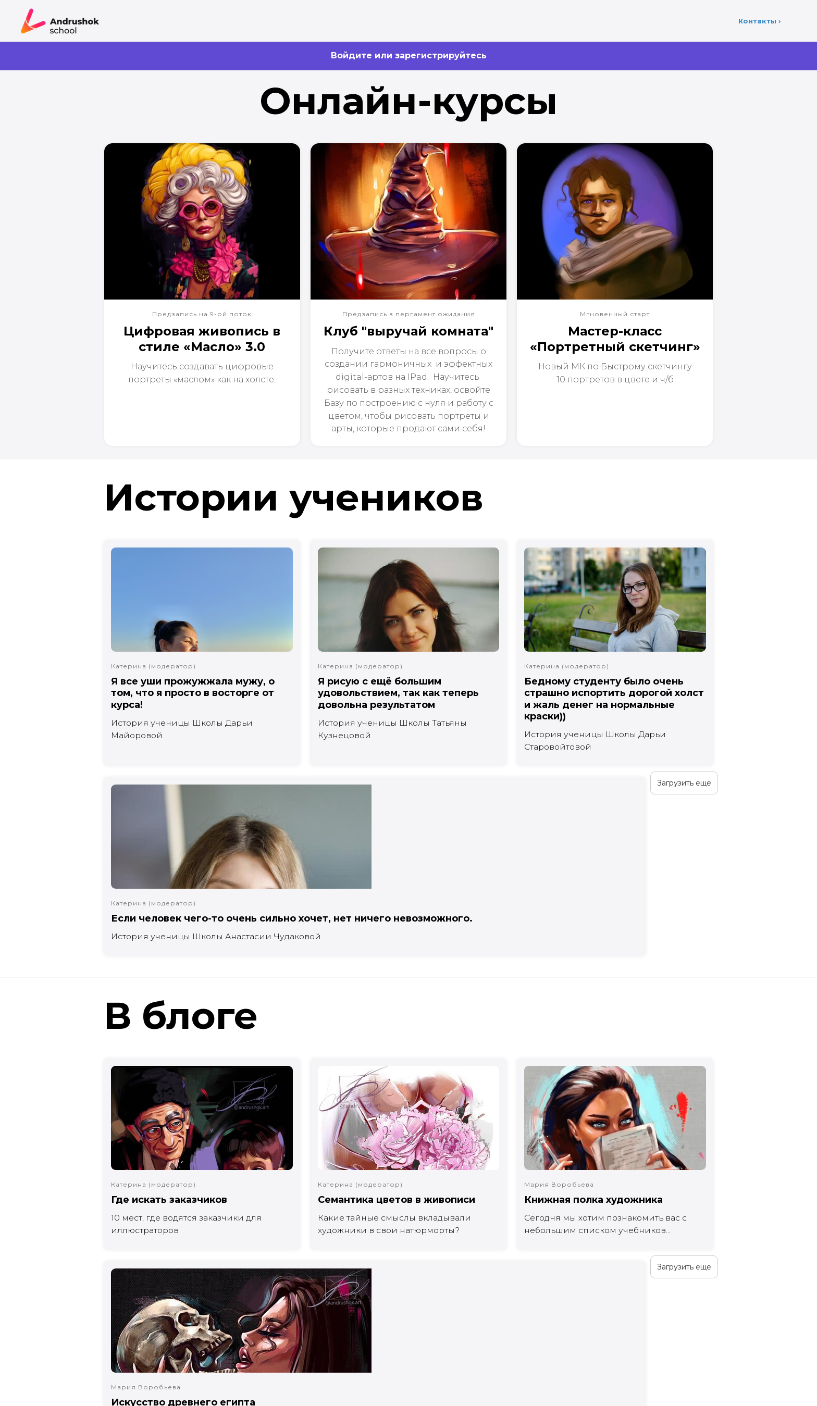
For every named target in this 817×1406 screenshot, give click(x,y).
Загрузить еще (133, 795)
